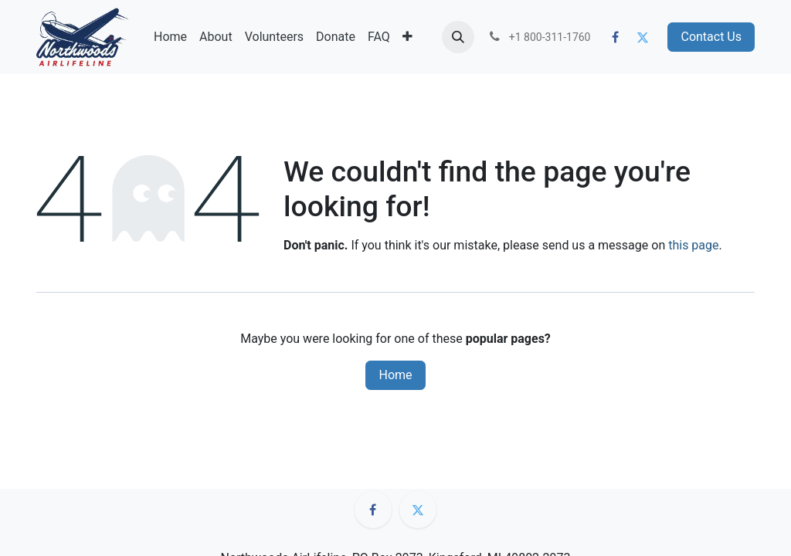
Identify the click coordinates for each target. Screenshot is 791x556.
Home (395, 375)
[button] (458, 37)
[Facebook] (615, 37)
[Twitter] (642, 37)
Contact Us (711, 36)
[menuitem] (170, 37)
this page (693, 245)
